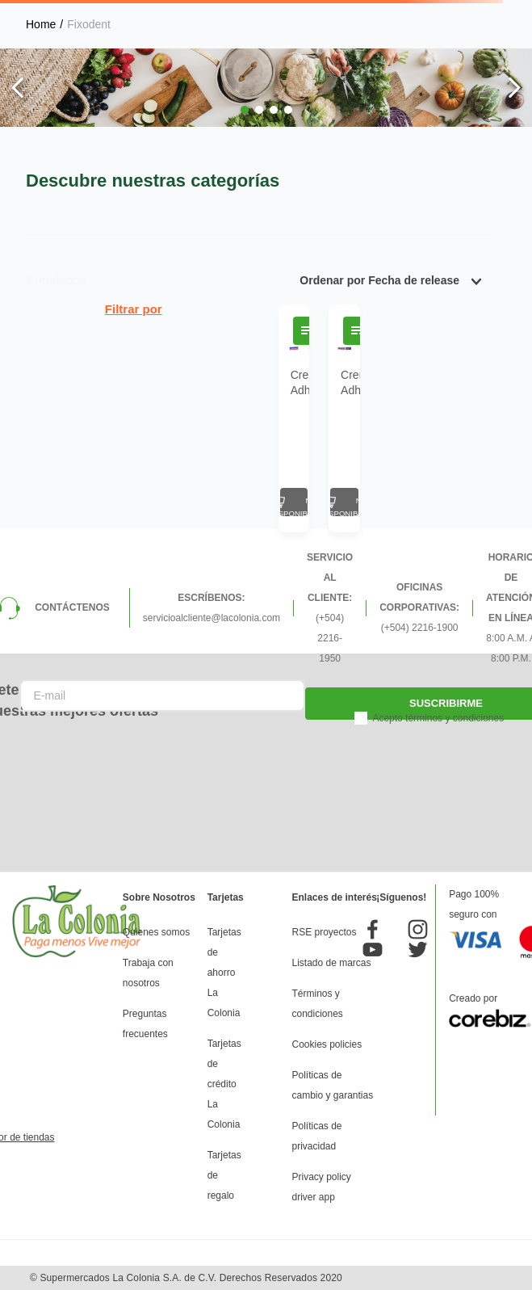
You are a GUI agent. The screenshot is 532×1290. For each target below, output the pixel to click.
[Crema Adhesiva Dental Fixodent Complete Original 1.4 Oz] (294, 418)
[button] (245, 110)
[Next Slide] (514, 88)
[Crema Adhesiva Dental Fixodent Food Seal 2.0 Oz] (344, 418)
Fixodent (89, 24)
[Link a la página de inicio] (41, 24)
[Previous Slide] (18, 88)
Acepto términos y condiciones (438, 718)
